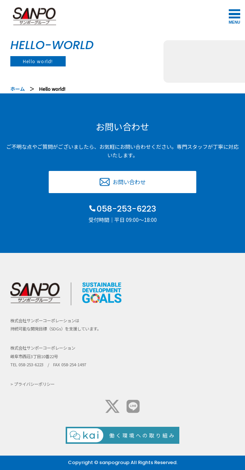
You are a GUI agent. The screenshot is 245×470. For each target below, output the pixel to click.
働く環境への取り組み (142, 435)
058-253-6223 (126, 209)
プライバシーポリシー (34, 384)
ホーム (17, 88)
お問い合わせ (129, 182)
